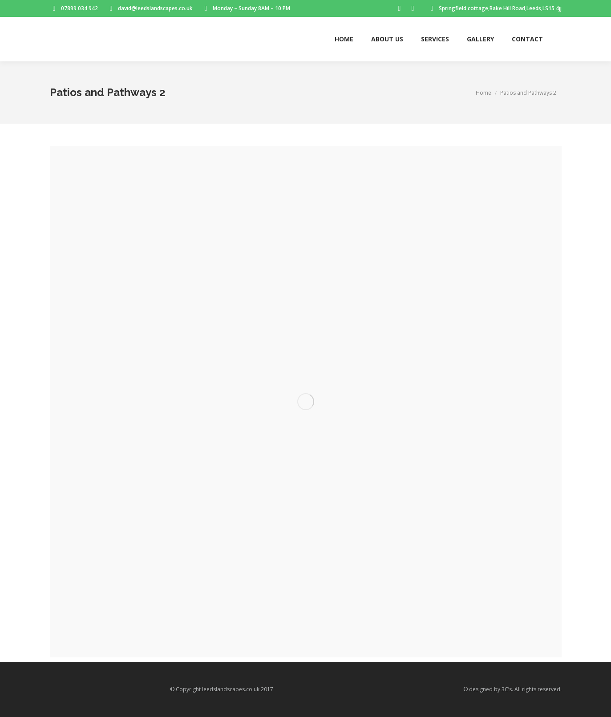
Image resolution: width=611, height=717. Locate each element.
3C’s (507, 689)
